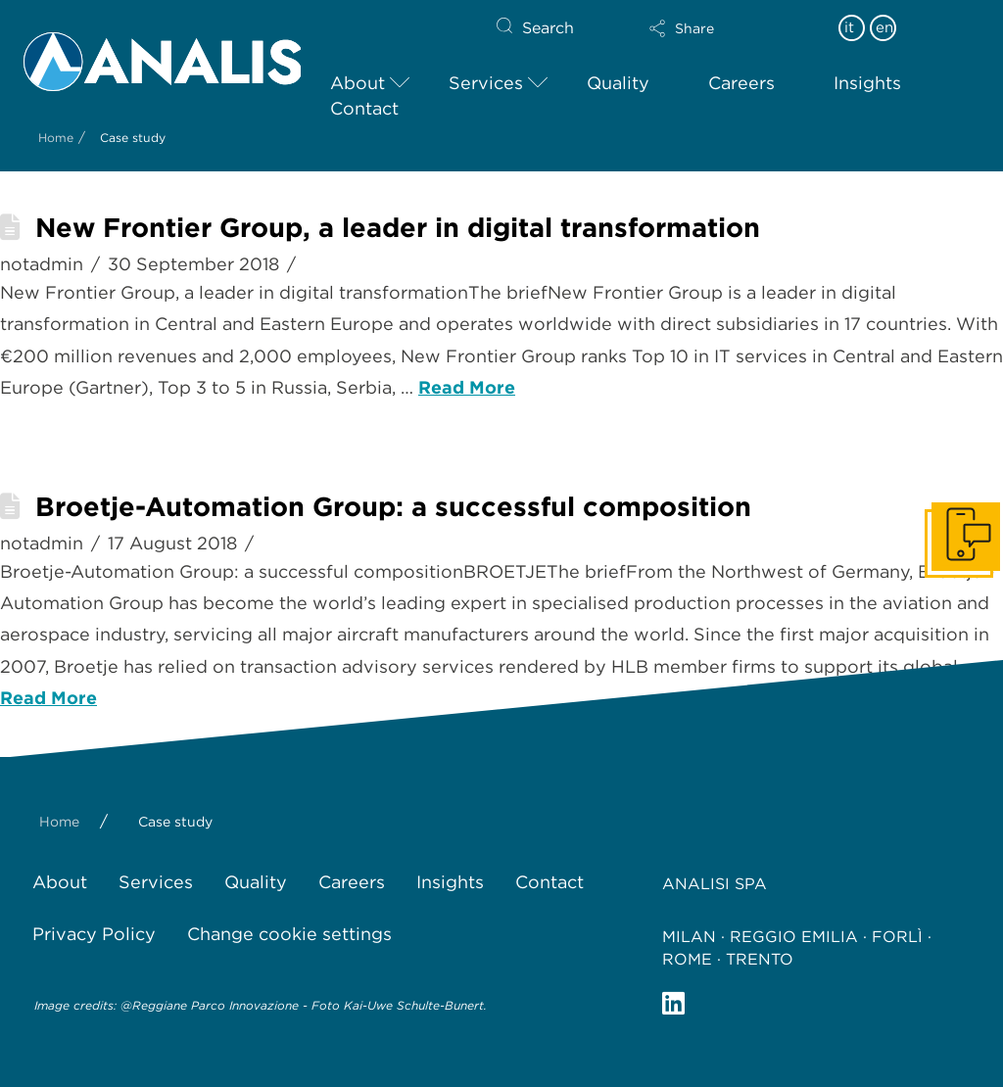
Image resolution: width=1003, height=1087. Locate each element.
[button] (716, 28)
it (849, 27)
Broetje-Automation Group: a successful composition (393, 507)
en (884, 27)
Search (548, 28)
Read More (466, 387)
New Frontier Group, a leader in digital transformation (397, 228)
